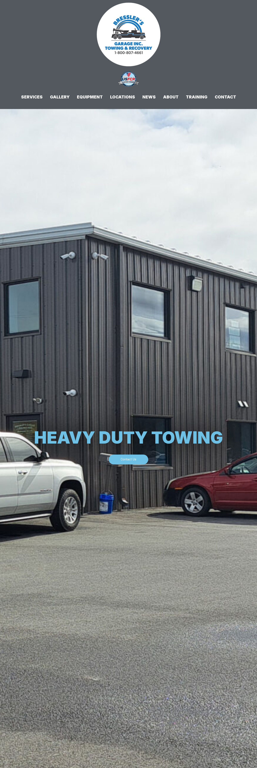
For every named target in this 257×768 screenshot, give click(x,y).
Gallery (60, 97)
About (171, 97)
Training (196, 97)
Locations (122, 97)
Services (32, 97)
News (149, 97)
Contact (225, 97)
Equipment (90, 97)
